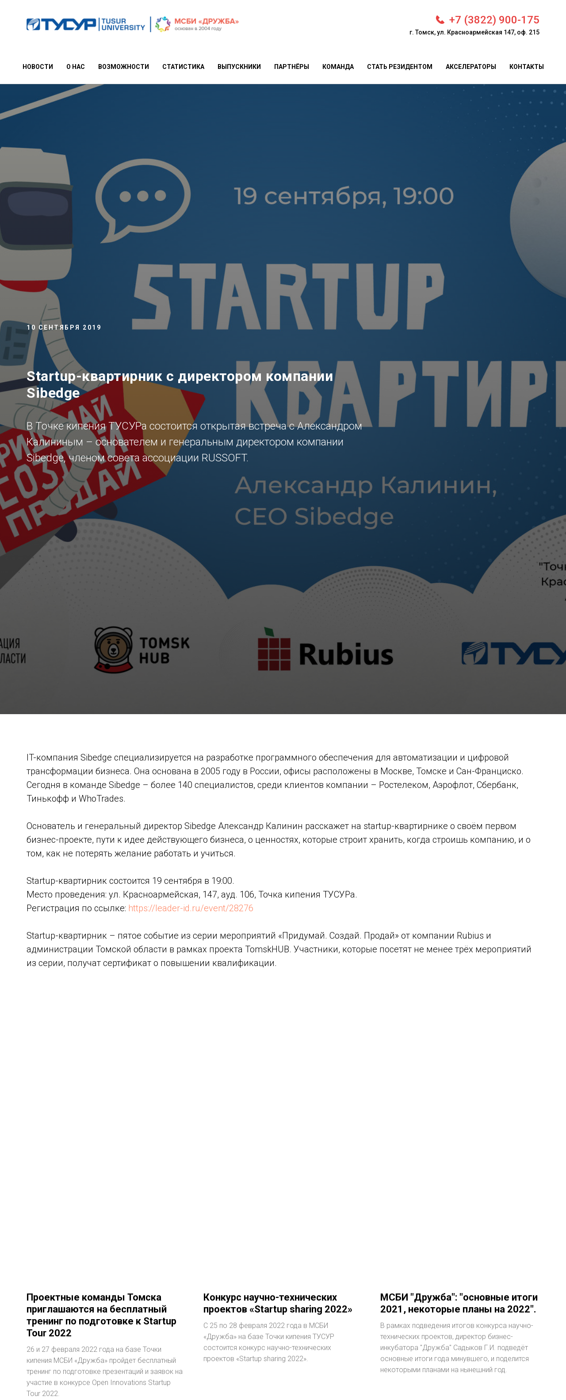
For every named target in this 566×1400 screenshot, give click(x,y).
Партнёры (291, 66)
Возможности (123, 66)
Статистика (183, 66)
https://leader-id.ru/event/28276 (190, 908)
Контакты (526, 66)
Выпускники (239, 66)
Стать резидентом (399, 66)
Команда (338, 66)
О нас (75, 66)
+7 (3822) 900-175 (494, 20)
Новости (38, 66)
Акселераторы (471, 66)
